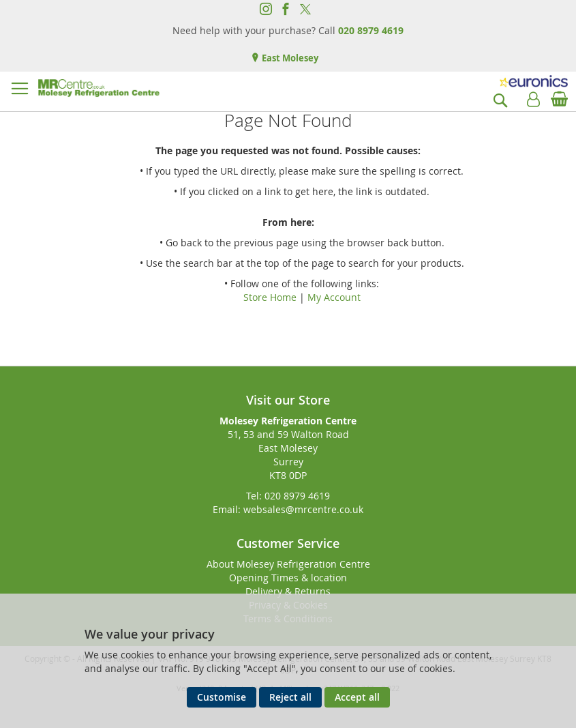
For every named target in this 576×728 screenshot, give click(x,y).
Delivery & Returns (288, 591)
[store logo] (98, 88)
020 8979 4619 (371, 30)
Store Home (270, 297)
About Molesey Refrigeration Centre (288, 563)
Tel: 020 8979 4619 (288, 495)
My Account (334, 297)
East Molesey (289, 58)
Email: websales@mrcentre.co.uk (288, 509)
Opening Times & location (288, 577)
